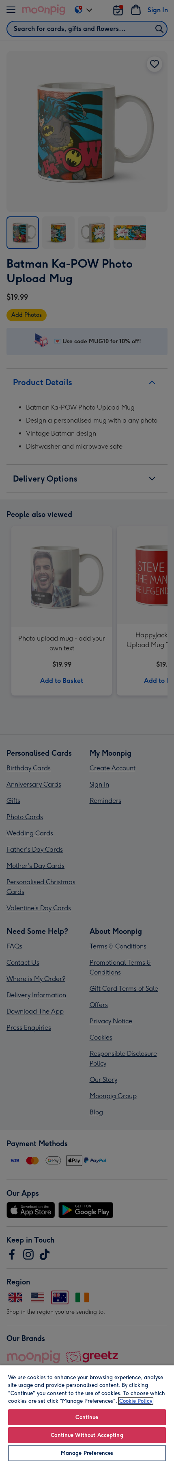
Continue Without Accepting (87, 1435)
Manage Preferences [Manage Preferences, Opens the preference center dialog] (87, 1453)
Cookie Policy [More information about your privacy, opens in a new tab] (136, 1401)
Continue (86, 1417)
